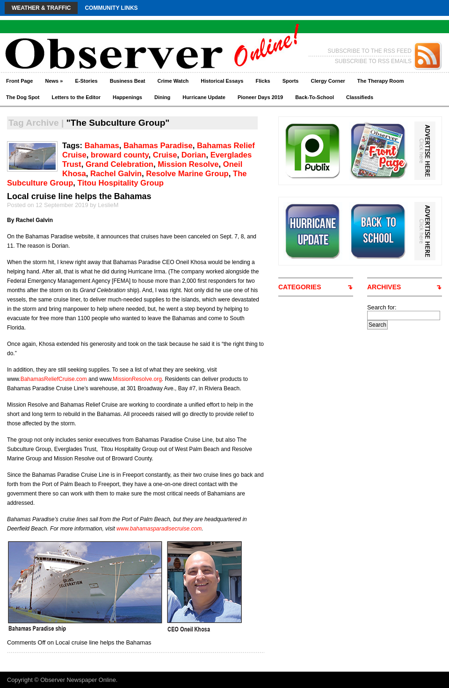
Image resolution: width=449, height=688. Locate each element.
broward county (119, 154)
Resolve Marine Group (187, 173)
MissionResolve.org (137, 379)
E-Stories (86, 81)
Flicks (262, 81)
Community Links (111, 8)
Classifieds (359, 97)
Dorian (193, 154)
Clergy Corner (328, 81)
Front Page (19, 81)
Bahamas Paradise (158, 145)
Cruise (165, 154)
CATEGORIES (299, 287)
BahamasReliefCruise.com (54, 379)
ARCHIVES (384, 287)
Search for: (382, 307)
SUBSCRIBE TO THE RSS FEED (370, 51)
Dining (162, 97)
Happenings (127, 97)
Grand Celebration (119, 164)
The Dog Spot (23, 97)
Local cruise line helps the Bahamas (79, 196)
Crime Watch (173, 81)
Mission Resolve (188, 164)
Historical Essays (222, 81)
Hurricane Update (203, 97)
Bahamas (102, 145)
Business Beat (127, 81)
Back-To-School (314, 97)
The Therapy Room (380, 81)
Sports (290, 81)
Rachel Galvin (116, 173)
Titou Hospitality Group (121, 183)
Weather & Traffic (41, 8)
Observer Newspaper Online (78, 679)
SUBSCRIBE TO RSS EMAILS (373, 61)
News (54, 81)
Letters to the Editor (76, 97)
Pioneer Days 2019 (260, 97)
